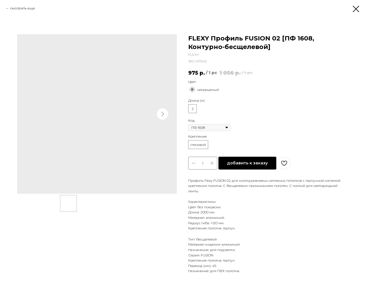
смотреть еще (22, 8)
